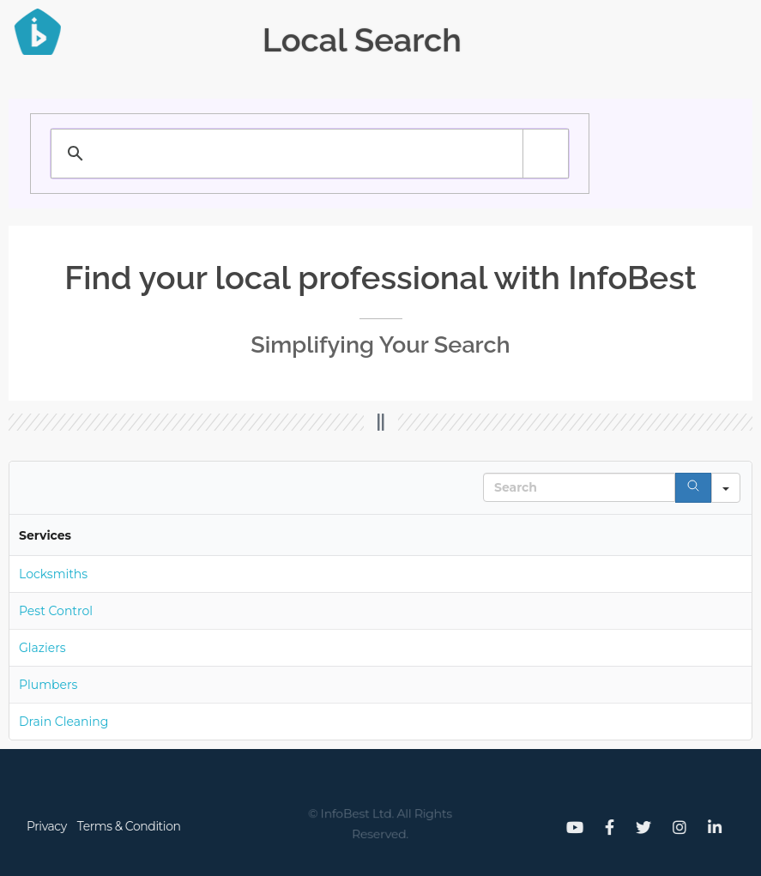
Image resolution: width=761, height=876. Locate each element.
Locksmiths (53, 574)
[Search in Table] (579, 487)
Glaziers (42, 647)
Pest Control (56, 611)
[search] (271, 153)
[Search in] (725, 488)
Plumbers (48, 684)
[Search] (693, 488)
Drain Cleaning (63, 721)
